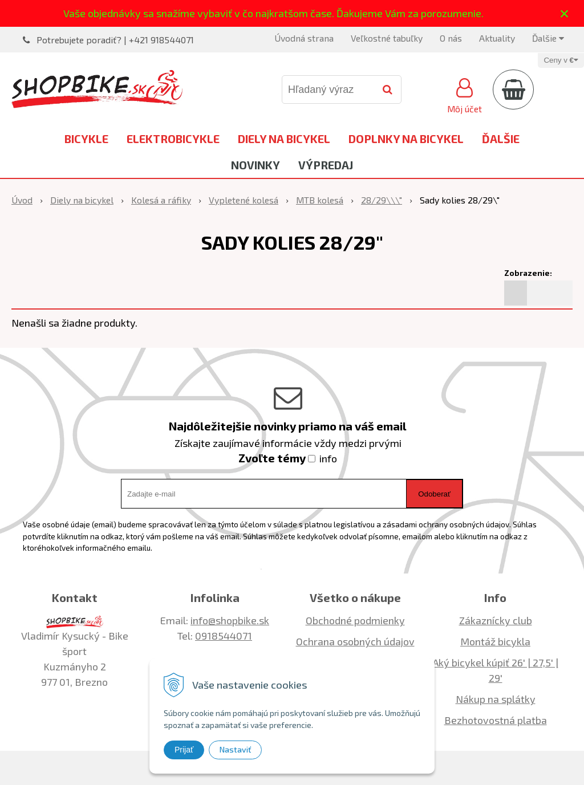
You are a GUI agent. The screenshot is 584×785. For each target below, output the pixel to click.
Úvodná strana (304, 37)
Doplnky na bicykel (406, 138)
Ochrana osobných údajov (355, 641)
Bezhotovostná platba (495, 720)
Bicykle (86, 138)
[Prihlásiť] (464, 94)
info (328, 458)
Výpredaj (325, 165)
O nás (451, 37)
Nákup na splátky (496, 699)
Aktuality (497, 37)
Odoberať (434, 494)
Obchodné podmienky (355, 620)
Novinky (255, 165)
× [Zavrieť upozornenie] (564, 13)
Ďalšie (548, 37)
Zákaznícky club (495, 620)
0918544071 (223, 635)
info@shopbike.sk (229, 620)
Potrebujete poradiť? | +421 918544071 (115, 39)
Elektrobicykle (173, 138)
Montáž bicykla (495, 641)
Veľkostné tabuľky (387, 37)
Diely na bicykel (284, 138)
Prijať (184, 749)
